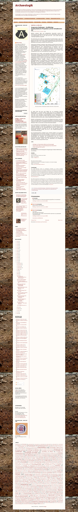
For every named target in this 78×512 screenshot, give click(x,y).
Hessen (35, 468)
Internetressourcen (39, 469)
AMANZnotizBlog (19, 232)
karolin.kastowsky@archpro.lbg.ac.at (38, 164)
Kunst (60, 474)
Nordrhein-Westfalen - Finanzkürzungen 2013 (29, 481)
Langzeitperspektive (29, 476)
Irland (53, 469)
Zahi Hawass (22, 497)
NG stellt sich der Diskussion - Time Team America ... (22, 303)
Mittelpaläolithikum (18, 479)
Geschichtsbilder (53, 466)
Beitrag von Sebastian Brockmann (20, 372)
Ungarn (44, 493)
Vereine (22, 494)
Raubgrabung (24, 484)
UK (39, 492)
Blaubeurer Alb (52, 456)
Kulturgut (47, 18)
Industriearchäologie (22, 469)
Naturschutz (25, 480)
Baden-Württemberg (29, 455)
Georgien (48, 466)
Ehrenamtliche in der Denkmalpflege (27, 460)
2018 (17, 253)
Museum (30, 479)
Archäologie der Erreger (20, 160)
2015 (17, 257)
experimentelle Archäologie (50, 499)
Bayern (56, 455)
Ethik (16, 461)
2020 (17, 250)
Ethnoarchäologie (30, 461)
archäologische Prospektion (50, 497)
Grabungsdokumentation (53, 467)
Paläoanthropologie (30, 482)
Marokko (57, 477)
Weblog (31, 495)
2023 (17, 245)
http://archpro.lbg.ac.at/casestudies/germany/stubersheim (44, 145)
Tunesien (32, 492)
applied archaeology (39, 497)
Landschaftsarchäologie (41, 188)
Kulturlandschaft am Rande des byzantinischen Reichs (22, 293)
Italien (16, 470)
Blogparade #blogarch (59, 456)
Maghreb (49, 477)
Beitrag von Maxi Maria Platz (21, 367)
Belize (16, 456)
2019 (17, 251)
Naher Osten (49, 479)
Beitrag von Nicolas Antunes (21, 369)
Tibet (61, 491)
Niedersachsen (54, 480)
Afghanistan (52, 446)
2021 (17, 248)
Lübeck (45, 477)
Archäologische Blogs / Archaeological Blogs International (20, 180)
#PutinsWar (24, 444)
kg (32, 198)
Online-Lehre (52, 481)
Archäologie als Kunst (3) (21, 305)
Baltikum (40, 455)
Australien (17, 455)
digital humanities (51, 498)
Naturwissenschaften (31, 480)
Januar (18, 310)
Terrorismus (43, 491)
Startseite (47, 220)
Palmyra (24, 482)
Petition (16, 483)
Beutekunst (41, 456)
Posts (17, 382)
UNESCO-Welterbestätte (51, 492)
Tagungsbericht (36, 491)
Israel (60, 469)
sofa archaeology (18, 503)
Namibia (55, 479)
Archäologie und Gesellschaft (30, 18)
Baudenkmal (45, 455)
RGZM (43, 189)
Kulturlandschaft (45, 474)
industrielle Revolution (37, 500)
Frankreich (59, 464)
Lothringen (30, 477)
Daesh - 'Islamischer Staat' (38, 458)
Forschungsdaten (59, 463)
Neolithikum (39, 480)
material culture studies (25, 501)
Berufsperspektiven (31, 456)
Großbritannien (19, 468)
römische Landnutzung (58, 502)
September (19, 267)
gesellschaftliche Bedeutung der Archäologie (23, 500)
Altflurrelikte (21, 447)
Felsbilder (60, 461)
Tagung (30, 491)
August (18, 269)
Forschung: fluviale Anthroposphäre (35, 463)
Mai (18, 273)
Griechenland (61, 467)
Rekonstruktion (51, 484)
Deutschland (35, 459)
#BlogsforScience (18, 444)
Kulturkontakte (37, 474)
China (16, 458)
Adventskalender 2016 (22, 446)
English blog (47, 460)
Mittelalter (59, 478)
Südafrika (19, 491)
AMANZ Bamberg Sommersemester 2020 (43, 445)
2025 (17, 242)
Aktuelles (60, 446)
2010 (17, 313)
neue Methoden (53, 501)
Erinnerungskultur (55, 460)
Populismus (29, 483)
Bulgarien (54, 457)
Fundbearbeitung (32, 465)
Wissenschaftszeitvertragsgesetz (53, 496)
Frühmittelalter (24, 465)
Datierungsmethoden (53, 458)
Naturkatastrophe (18, 480)
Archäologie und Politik (40, 18)
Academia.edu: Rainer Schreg (21, 235)
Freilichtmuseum (17, 465)
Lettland (60, 476)
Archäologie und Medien (47, 451)
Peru (60, 482)
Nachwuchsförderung (42, 479)
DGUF (30, 458)
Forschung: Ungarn (25, 463)
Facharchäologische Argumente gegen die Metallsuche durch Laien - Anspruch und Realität (21, 201)
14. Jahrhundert (30, 444)
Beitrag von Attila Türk (20, 344)
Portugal (33, 483)
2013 (17, 260)
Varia (18, 494)
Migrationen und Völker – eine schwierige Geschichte (21, 151)
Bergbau (22, 456)
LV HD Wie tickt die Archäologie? (39, 475)
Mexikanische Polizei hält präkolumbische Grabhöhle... (21, 296)
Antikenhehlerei (41, 447)
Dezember (19, 263)
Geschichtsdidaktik (60, 466)
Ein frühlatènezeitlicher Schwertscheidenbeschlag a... (22, 282)
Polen (21, 483)
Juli (17, 270)
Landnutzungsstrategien (56, 475)
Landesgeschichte (48, 475)
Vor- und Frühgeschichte (39, 494)
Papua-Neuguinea (47, 482)
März (18, 307)
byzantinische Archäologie (34, 498)
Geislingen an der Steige (28, 466)
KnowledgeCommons (20, 233)
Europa (36, 461)
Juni (18, 272)
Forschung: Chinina (48, 462)
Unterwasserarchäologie (58, 493)
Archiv (18, 448)
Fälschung (47, 465)
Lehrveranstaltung (41, 476)
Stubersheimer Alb (53, 189)
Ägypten (36, 503)
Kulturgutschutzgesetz (29, 474)
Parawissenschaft (54, 482)
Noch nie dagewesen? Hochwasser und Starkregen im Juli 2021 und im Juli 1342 (21, 175)
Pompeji (24, 483)
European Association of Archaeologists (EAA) (45, 461)
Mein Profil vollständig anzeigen (21, 85)
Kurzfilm (23, 475)
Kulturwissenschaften (53, 474)
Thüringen (57, 491)
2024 (17, 244)
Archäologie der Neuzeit (20, 450)
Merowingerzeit (38, 478)
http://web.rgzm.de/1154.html (39, 147)
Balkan (37, 455)
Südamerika (24, 491)
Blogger (45, 506)
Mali (53, 477)
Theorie (53, 491)
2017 (17, 254)
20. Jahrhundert (60, 444)
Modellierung (25, 479)
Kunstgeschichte (17, 475)
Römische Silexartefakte (21, 279)
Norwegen (41, 481)
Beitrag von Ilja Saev (20, 352)
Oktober (18, 266)
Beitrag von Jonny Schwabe (21, 358)
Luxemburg (40, 477)
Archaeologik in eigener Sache (56, 447)
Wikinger (36, 495)
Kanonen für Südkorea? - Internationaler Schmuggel (21, 300)
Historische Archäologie (43, 468)
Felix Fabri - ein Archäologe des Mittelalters (21, 168)
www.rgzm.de (51, 184)
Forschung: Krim (55, 462)
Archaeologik (24, 5)
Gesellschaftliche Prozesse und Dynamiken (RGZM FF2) (37, 467)
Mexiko (49, 478)
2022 (17, 247)
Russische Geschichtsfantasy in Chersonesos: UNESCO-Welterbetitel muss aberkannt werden (21, 163)
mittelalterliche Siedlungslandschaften (52, 188)
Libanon (16, 477)
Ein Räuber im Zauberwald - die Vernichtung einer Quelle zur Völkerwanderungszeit (21, 196)
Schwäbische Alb (47, 189)
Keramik (59, 470)
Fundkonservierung (40, 465)
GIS (52, 465)
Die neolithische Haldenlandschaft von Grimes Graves (21, 277)
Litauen (26, 477)
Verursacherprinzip (32, 494)
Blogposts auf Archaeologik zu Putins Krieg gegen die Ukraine (21, 149)
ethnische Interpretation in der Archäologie (25, 499)
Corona (26, 458)
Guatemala (26, 468)
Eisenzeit (37, 460)
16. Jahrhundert (36, 444)
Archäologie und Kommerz (33, 451)
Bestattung (37, 456)
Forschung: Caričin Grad (39, 462)
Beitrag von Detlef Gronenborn (21, 320)
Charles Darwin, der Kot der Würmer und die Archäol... (22, 288)
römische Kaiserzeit (49, 502)
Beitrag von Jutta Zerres (20, 319)
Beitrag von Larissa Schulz (21, 363)
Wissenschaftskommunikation (21, 496)
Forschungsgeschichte (36, 464)
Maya (61, 477)
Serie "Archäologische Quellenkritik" (20, 187)
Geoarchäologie (42, 466)
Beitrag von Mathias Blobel (21, 337)
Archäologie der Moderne (18, 18)
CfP (60, 457)
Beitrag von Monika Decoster (21, 340)
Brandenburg (30, 457)
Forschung (35, 188)
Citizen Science (21, 458)
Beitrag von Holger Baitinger (21, 351)
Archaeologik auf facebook (21, 228)
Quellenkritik (60, 483)
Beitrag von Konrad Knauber (21, 335)
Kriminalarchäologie (37, 472)
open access (60, 501)
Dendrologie (60, 458)
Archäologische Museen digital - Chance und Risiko (21, 189)
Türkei (36, 492)
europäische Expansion (40, 499)
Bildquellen (46, 456)
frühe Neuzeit (59, 499)
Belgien (60, 455)
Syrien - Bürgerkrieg (58, 490)
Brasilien (34, 457)
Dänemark (17, 460)
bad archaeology (24, 498)
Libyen (21, 477)
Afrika (56, 446)
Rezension (39, 485)
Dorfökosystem (60, 459)
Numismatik (47, 481)
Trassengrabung (22, 492)
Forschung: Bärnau (31, 462)
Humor (58, 468)
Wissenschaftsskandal (43, 496)
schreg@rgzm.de (36, 157)
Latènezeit (34, 476)
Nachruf (35, 479)
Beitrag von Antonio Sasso (21, 331)
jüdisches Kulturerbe (45, 500)
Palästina (36, 482)
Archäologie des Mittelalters (33, 450)
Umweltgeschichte (37, 493)
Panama (40, 482)
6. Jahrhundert (23, 445)
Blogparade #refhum (19, 457)
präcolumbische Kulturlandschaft (37, 502)
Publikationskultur (54, 483)
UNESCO (43, 492)
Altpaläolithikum (27, 447)
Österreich (41, 503)
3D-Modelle (18, 445)
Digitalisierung (40, 459)
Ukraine (16, 493)
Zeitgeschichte (29, 497)
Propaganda (43, 483)
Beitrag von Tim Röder (20, 379)
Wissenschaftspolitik (34, 496)
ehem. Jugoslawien (60, 498)
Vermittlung (25, 494)
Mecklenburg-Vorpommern (19, 478)
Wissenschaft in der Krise (55, 18)
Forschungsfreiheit (18, 464)
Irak (46, 469)
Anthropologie (33, 447)
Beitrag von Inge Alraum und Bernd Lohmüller (21, 354)
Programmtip (38, 483)
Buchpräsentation (48, 457)
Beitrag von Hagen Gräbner (21, 332)
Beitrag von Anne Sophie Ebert (21, 342)
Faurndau (55, 461)
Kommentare (19, 384)
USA (60, 492)
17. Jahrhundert (42, 444)
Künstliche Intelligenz (29, 475)
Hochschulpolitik (53, 468)
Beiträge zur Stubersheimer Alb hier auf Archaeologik (43, 144)
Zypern (34, 497)
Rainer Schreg (34, 204)
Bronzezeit (41, 457)
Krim (30, 472)
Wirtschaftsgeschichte (43, 495)
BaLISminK (18, 236)
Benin (19, 456)
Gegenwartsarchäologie (19, 466)
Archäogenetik (29, 448)
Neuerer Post (33, 220)
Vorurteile (46, 494)
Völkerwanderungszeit (51, 494)
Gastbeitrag (57, 465)
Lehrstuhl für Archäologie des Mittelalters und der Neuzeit (21, 61)
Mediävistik (27, 478)
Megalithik (32, 478)
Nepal (44, 480)
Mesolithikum (44, 478)
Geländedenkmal (36, 466)
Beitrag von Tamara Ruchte (21, 378)
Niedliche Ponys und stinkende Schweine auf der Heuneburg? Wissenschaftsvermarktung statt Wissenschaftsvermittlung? (21, 171)
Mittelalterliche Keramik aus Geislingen (24, 220)
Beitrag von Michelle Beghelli (21, 338)
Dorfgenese (54, 459)
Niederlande (49, 480)
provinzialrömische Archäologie (37, 189)
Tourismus (17, 492)
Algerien (16, 447)
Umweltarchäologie (35, 190)
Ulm (21, 493)
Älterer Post (60, 220)
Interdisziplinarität (30, 469)
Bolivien (25, 457)
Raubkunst (33, 484)
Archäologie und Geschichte (47, 450)
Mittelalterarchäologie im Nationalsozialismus (20, 166)
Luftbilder (35, 477)
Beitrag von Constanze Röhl (21, 324)
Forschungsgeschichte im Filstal (49, 464)
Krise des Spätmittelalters (48, 472)
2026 (17, 241)
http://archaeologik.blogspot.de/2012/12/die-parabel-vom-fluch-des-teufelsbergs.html (21, 416)
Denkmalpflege (18, 459)
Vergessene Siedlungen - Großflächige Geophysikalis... (21, 285)
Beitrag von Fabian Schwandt (21, 347)
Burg (58, 457)
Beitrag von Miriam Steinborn (21, 328)
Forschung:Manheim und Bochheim (49, 463)
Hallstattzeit (31, 468)
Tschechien (28, 492)
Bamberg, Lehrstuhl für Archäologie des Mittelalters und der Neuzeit (21, 230)
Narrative (59, 479)
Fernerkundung (17, 462)
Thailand (49, 491)
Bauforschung (51, 455)
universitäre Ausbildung (27, 503)
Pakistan (20, 482)
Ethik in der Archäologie (22, 461)
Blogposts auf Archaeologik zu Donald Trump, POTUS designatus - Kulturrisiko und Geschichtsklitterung (21, 154)
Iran (50, 469)
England (42, 460)
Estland (61, 460)
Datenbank (47, 458)
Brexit (37, 457)
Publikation (48, 483)
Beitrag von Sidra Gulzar (20, 373)
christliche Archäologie (44, 498)
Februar (18, 308)
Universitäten (50, 493)
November (19, 264)
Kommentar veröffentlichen (38, 218)
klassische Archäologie (52, 500)
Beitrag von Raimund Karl (21, 330)
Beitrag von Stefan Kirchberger (21, 376)
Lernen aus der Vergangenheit (51, 476)
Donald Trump (47, 459)
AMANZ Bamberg (30, 445)
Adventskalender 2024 (43, 446)
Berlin (26, 456)
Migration (53, 478)
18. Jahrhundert (48, 444)
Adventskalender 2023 (33, 446)
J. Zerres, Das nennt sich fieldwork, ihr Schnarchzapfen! (21, 183)
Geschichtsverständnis (20, 467)
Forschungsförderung (26, 464)
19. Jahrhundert (54, 444)
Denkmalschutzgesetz (27, 459)
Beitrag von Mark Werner (20, 366)
